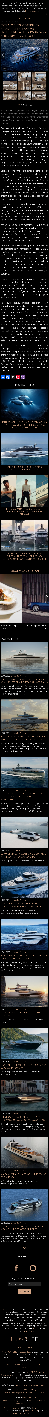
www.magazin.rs (32, 1390)
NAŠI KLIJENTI (36, 1365)
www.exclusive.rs (35, 1393)
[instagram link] (33, 1268)
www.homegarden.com (15, 1400)
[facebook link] (16, 1268)
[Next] (46, 55)
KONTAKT (24, 1368)
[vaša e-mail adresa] (24, 1284)
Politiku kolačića (32, 11)
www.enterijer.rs (30, 1397)
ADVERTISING (20, 1365)
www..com (37, 1385)
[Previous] (3, 55)
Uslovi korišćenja (31, 1411)
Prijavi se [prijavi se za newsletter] (24, 1291)
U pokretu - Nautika (18, 676)
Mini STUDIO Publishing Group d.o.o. (16, 1352)
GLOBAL (19, 1347)
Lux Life (4, 1309)
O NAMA (7, 1365)
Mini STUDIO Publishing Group (25, 1413)
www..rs (21, 1385)
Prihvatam (24, 18)
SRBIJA (30, 1347)
